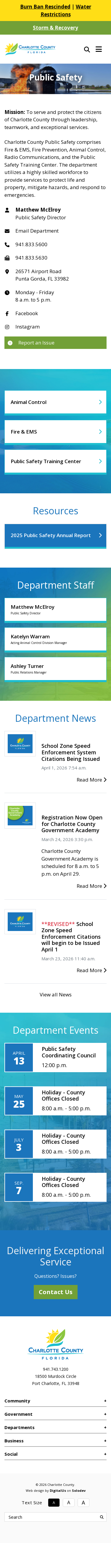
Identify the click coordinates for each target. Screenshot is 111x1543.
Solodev (79, 1490)
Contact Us (56, 1292)
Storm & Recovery (55, 27)
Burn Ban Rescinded (45, 6)
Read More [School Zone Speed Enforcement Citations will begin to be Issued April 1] (92, 970)
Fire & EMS (24, 431)
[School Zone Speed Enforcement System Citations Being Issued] (20, 743)
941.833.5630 (31, 257)
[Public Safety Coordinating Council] (55, 1057)
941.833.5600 (31, 244)
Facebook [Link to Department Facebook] (26, 313)
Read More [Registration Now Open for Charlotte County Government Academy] (92, 885)
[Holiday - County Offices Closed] (55, 1100)
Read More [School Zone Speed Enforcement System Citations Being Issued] (92, 779)
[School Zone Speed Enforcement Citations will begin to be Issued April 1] (20, 921)
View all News (56, 994)
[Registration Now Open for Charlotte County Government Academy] (20, 815)
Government (18, 1414)
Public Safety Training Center (46, 461)
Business (14, 1441)
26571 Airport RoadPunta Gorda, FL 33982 (42, 275)
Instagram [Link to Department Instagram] (27, 326)
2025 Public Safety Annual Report (51, 535)
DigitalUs (58, 1490)
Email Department (37, 230)
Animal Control (28, 402)
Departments (19, 1427)
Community (17, 1401)
